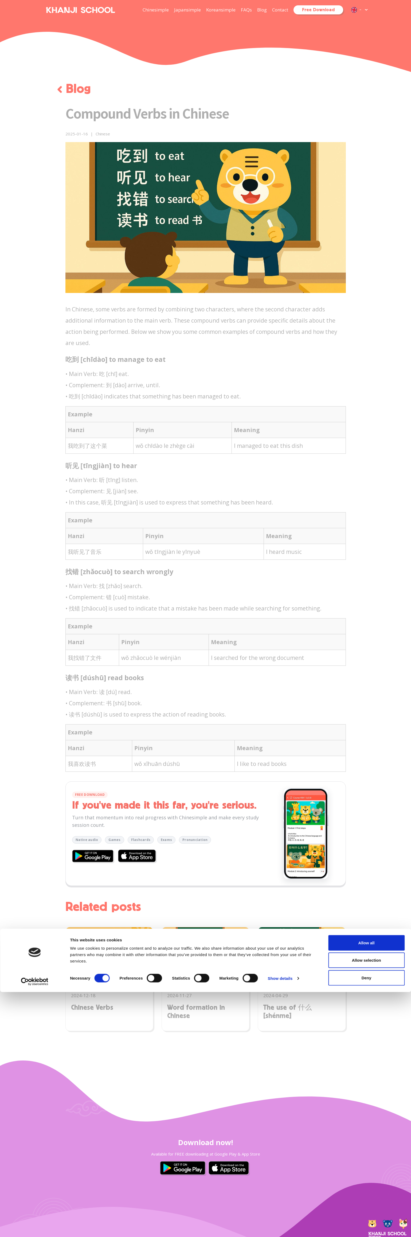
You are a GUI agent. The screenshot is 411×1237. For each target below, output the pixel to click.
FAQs (246, 10)
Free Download (318, 10)
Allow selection (366, 1205)
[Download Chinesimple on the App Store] (138, 857)
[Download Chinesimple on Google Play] (94, 857)
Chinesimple (156, 10)
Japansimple (187, 10)
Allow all (366, 1187)
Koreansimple (221, 10)
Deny (366, 1222)
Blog (262, 10)
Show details (280, 1223)
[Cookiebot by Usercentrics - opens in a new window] (34, 1227)
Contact (280, 10)
